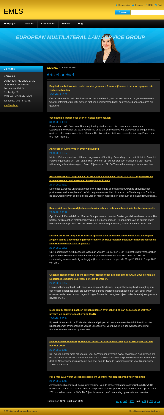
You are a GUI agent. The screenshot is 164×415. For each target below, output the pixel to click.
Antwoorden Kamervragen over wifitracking (74, 148)
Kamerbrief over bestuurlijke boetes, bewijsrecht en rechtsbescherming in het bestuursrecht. (102, 208)
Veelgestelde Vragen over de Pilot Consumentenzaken (80, 117)
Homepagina (124, 5)
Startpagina (52, 67)
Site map (139, 5)
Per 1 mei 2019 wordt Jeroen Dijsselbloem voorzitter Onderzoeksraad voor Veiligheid (97, 376)
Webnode (155, 411)
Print (160, 5)
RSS (150, 5)
